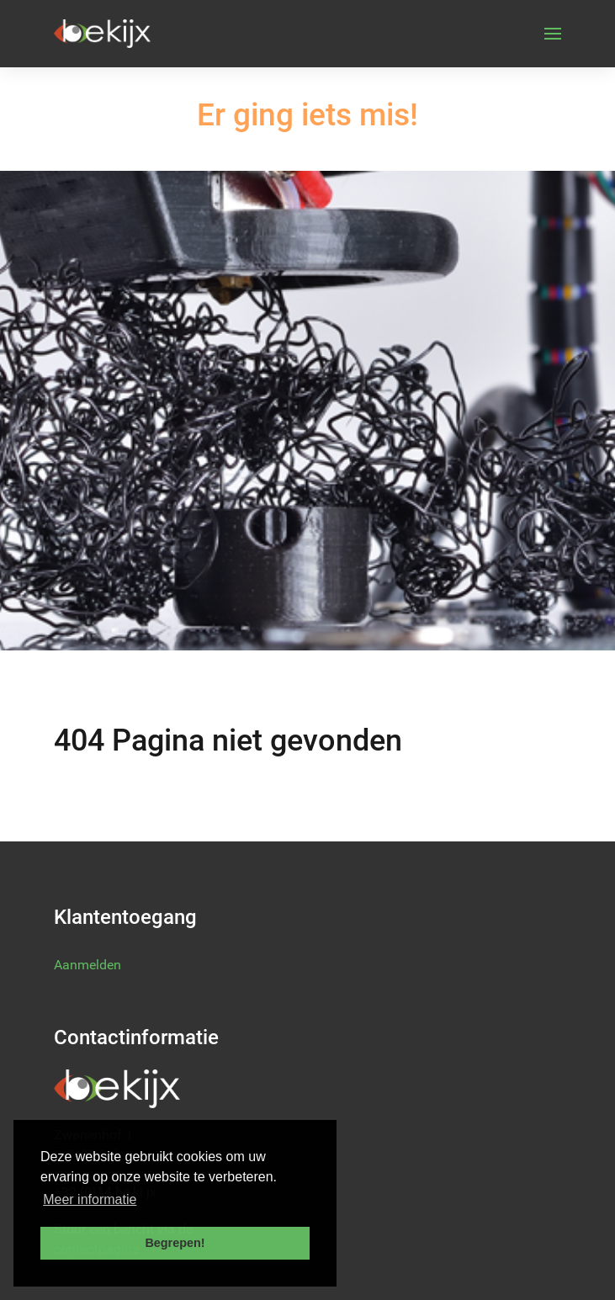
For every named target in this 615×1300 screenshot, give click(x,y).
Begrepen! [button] (174, 1243)
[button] (552, 33)
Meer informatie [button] (89, 1199)
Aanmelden (87, 965)
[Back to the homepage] (102, 33)
